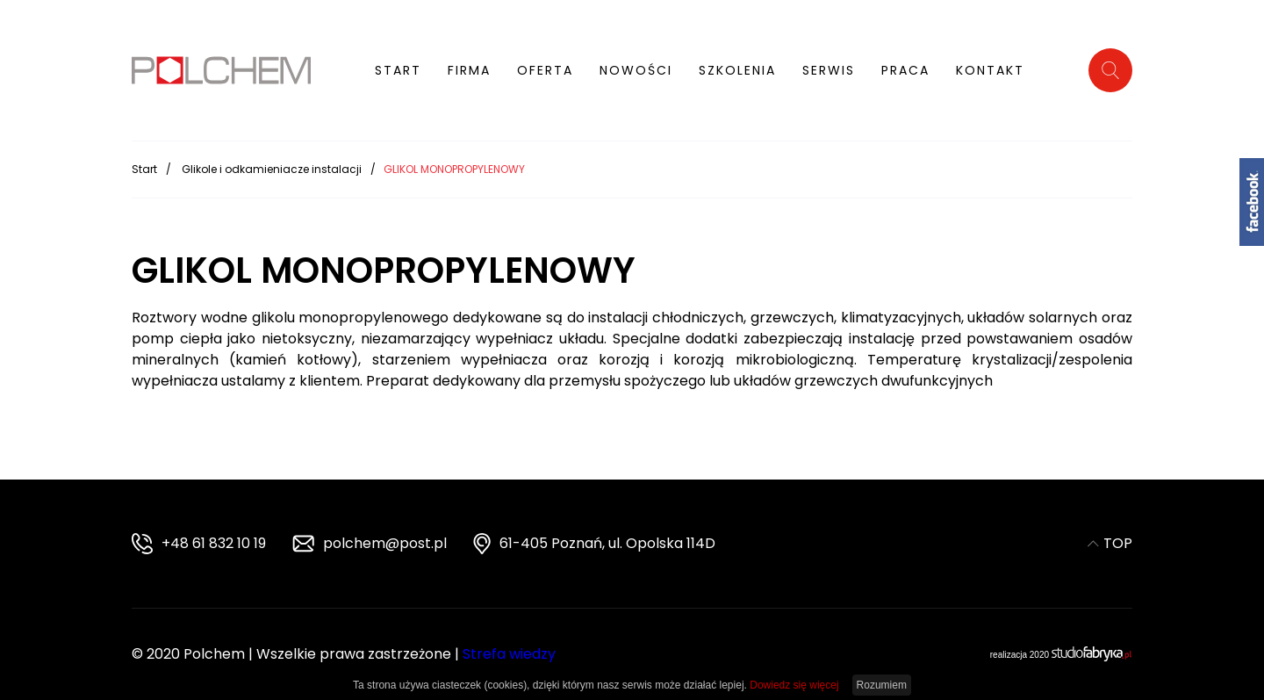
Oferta (545, 70)
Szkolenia (737, 70)
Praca (905, 70)
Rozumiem (882, 685)
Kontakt (990, 70)
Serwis (828, 70)
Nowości (636, 70)
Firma (469, 70)
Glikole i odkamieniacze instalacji (272, 168)
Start (398, 70)
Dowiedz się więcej (794, 685)
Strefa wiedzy (509, 654)
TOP (1110, 543)
